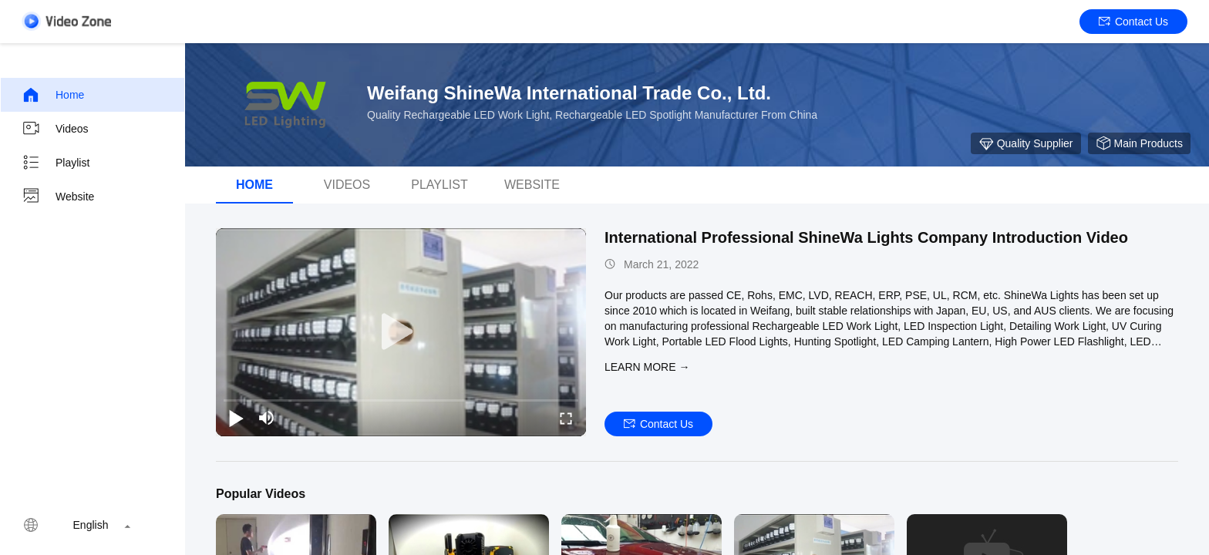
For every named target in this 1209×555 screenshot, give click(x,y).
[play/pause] (236, 417)
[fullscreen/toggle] (566, 417)
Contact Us (1133, 21)
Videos (55, 128)
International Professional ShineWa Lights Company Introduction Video (866, 237)
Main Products (1139, 143)
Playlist (55, 162)
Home (53, 95)
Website (58, 196)
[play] (401, 332)
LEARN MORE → (646, 367)
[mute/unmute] (266, 417)
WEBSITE (532, 184)
